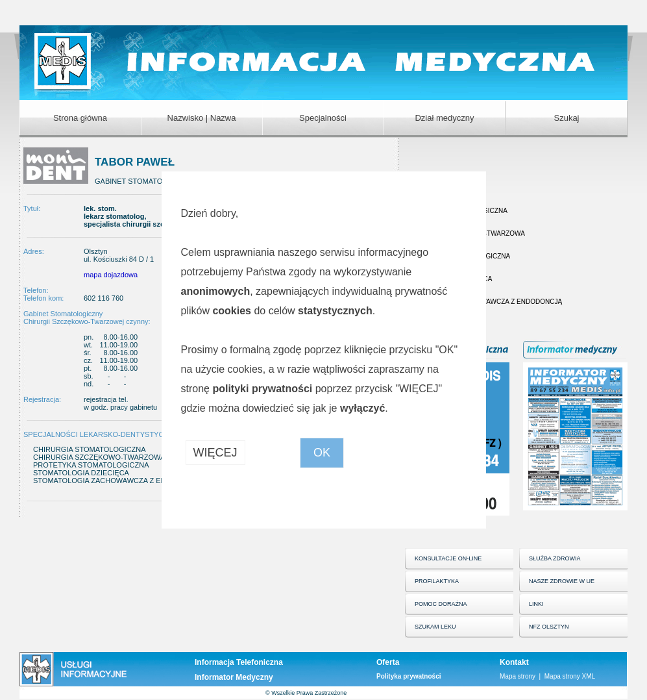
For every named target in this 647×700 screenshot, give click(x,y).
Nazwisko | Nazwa (201, 118)
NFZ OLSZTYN (549, 626)
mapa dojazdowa (111, 275)
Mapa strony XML (569, 676)
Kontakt (514, 662)
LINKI (536, 604)
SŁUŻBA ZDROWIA (555, 558)
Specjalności (323, 118)
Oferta (387, 662)
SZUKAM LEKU (435, 626)
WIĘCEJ (215, 452)
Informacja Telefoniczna (239, 662)
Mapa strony (517, 676)
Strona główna (80, 118)
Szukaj (566, 118)
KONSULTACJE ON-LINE (448, 558)
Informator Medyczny (234, 677)
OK (321, 452)
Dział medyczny (444, 118)
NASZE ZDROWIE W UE (561, 581)
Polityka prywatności (408, 676)
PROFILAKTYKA (437, 581)
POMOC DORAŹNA (441, 604)
